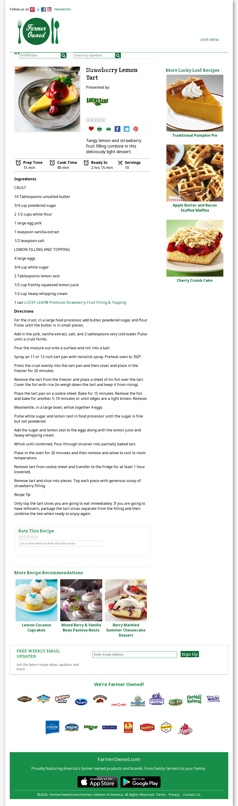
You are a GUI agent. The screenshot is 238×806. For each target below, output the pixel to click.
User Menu (210, 39)
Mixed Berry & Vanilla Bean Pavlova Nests (81, 627)
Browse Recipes (50, 64)
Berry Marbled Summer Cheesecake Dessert (125, 630)
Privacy (174, 794)
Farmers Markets (95, 69)
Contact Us (192, 794)
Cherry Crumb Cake (195, 280)
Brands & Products (52, 69)
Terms (161, 794)
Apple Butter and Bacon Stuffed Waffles (195, 208)
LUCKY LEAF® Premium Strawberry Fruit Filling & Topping (75, 302)
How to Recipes (120, 64)
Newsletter (62, 9)
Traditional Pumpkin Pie (194, 135)
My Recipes (85, 64)
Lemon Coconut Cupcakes (36, 627)
